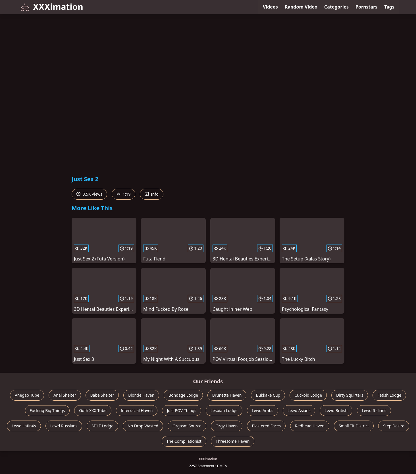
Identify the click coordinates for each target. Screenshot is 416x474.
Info (151, 194)
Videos (270, 7)
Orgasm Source (186, 426)
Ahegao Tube (27, 395)
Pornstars (366, 7)
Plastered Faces (266, 426)
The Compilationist (184, 441)
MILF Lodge (102, 426)
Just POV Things (181, 410)
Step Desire (393, 426)
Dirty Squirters (349, 395)
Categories (336, 7)
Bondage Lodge (183, 395)
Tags (389, 7)
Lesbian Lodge (224, 410)
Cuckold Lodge (308, 395)
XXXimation (51, 7)
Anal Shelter (64, 395)
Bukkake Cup (268, 395)
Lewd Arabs (262, 410)
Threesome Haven (232, 441)
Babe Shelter (102, 395)
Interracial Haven (137, 410)
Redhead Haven (310, 426)
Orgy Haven (227, 426)
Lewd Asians (299, 410)
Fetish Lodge (389, 395)
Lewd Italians (374, 410)
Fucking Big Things (47, 410)
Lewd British (336, 410)
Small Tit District (354, 426)
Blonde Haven (141, 395)
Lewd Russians (64, 426)
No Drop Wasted (143, 426)
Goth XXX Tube (93, 410)
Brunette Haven (227, 395)
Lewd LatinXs (24, 426)
